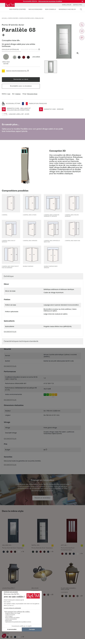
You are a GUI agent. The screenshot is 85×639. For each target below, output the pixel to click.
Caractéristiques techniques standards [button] (21, 341)
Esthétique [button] (9, 276)
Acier (8, 94)
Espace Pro (77, 5)
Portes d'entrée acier (26, 18)
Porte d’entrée (13, 18)
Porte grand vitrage (32, 94)
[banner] (10, 5)
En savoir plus (10, 366)
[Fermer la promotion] (82, 1)
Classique (17, 94)
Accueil (4, 18)
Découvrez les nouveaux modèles (50, 1)
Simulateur (66, 5)
